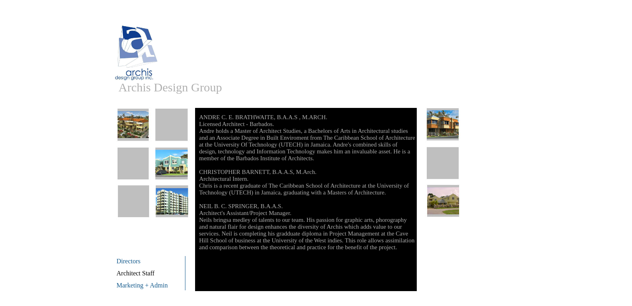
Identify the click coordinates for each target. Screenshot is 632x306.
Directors (128, 261)
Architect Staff (135, 273)
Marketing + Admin (142, 285)
